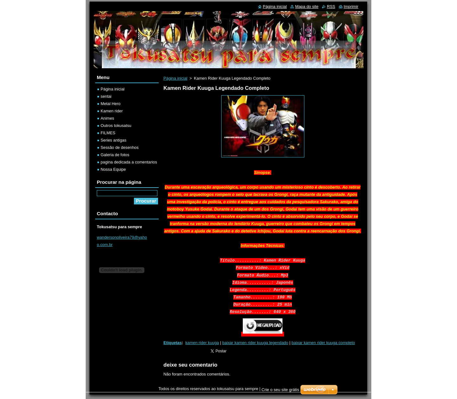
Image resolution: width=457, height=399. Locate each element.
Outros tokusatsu (116, 125)
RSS (331, 6)
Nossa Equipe (113, 169)
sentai (106, 96)
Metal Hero (111, 103)
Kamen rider (112, 111)
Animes (107, 118)
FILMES (108, 132)
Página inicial (175, 78)
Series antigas (113, 140)
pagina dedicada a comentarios (129, 162)
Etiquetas (172, 342)
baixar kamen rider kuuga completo (323, 342)
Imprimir (351, 6)
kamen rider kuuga (202, 342)
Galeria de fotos (115, 154)
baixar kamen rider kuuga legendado (255, 342)
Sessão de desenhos (120, 147)
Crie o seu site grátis (280, 389)
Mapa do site (306, 6)
